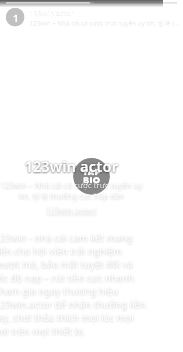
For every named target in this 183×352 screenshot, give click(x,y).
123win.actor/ (91, 210)
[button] (48, 2)
